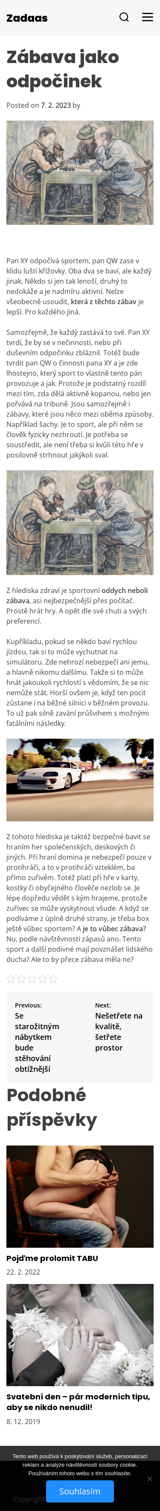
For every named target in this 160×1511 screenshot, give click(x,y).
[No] (149, 1478)
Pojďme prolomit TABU (52, 1258)
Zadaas (27, 18)
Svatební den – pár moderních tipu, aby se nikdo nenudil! (78, 1402)
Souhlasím (80, 1491)
